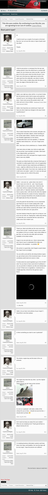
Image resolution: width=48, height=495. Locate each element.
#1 (45, 51)
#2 (45, 86)
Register (44, 1)
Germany (11, 82)
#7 (45, 321)
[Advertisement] (24, 61)
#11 (45, 432)
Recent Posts (14, 14)
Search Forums (6, 14)
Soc (8, 43)
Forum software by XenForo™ (13, 493)
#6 (45, 302)
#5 (45, 223)
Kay (18, 305)
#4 (45, 177)
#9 (45, 368)
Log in (39, 1)
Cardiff (11, 49)
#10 (45, 416)
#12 (45, 453)
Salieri (7, 76)
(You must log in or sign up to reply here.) (37, 468)
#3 (45, 115)
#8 (45, 342)
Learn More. (37, 25)
